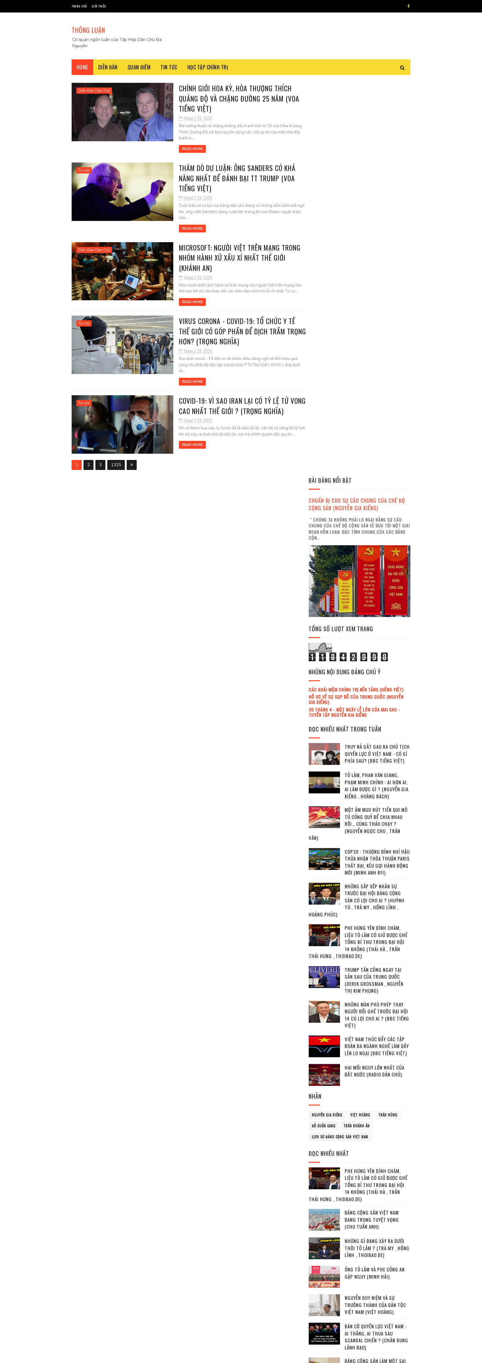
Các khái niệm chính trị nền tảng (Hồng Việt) (356, 293)
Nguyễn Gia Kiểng (327, 718)
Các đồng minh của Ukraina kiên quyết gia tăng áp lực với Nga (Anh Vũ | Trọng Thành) (375, 1073)
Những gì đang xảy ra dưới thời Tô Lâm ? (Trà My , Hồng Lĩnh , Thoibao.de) (377, 851)
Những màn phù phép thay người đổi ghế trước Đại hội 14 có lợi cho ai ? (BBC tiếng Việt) (377, 618)
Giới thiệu (99, 6)
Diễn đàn (108, 67)
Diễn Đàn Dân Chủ (94, 90)
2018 (322, 1132)
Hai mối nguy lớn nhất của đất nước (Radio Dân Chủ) (374, 674)
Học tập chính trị (207, 67)
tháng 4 (323, 1183)
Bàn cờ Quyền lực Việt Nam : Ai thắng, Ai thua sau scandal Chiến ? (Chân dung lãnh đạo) (376, 940)
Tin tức (169, 67)
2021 (322, 1262)
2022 (322, 1271)
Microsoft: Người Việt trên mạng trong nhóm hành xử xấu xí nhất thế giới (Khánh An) (224, 257)
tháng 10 (324, 1234)
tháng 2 (323, 1166)
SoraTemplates (109, 1355)
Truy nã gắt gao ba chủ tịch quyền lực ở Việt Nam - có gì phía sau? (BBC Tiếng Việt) (377, 357)
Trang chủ (79, 6)
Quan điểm (139, 67)
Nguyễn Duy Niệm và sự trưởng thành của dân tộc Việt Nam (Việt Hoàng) (375, 908)
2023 (322, 1280)
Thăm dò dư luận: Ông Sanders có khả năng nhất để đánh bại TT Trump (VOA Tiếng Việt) (220, 177)
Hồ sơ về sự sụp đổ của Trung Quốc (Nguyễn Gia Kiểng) (356, 303)
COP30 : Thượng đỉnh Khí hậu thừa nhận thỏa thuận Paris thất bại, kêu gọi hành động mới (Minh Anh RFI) (377, 466)
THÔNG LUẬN (88, 30)
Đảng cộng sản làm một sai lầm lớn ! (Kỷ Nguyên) (375, 968)
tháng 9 (323, 1226)
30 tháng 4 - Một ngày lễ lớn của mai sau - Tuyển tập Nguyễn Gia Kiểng (354, 316)
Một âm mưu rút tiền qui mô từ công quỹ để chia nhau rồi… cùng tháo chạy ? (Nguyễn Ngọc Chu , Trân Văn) (358, 427)
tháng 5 (323, 1192)
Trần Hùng (388, 718)
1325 (116, 458)
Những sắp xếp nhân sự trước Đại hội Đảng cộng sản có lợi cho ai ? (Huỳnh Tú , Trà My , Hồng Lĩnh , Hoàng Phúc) (356, 503)
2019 (322, 1141)
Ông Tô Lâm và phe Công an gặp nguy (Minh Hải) (375, 877)
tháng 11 (323, 1243)
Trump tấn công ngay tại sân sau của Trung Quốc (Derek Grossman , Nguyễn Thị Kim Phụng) (374, 584)
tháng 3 (323, 1175)
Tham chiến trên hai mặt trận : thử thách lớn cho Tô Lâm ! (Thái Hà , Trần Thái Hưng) (377, 1004)
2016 (322, 1114)
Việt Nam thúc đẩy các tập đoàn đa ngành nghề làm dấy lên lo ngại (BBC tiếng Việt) (377, 649)
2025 (322, 1298)
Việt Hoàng (360, 718)
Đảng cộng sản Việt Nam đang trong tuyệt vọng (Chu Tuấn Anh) (372, 823)
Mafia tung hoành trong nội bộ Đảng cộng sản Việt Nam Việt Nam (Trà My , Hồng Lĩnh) (377, 1038)
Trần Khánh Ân (356, 729)
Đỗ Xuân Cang (324, 729)
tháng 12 (324, 1251)
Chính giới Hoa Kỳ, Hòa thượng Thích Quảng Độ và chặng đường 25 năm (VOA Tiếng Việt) (223, 98)
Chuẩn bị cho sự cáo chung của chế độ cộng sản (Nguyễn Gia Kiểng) (357, 108)
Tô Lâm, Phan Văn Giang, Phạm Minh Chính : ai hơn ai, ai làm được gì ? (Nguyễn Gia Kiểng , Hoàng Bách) (376, 389)
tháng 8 (323, 1217)
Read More (175, 149)
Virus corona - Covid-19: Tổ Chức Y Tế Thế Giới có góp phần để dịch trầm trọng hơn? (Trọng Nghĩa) (227, 331)
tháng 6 (323, 1200)
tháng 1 (323, 1158)
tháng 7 (323, 1209)
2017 (322, 1123)
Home (82, 67)
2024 (322, 1289)
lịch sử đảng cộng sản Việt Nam (340, 740)
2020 (322, 1150)
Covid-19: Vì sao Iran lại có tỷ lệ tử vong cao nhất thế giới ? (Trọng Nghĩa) (226, 399)
